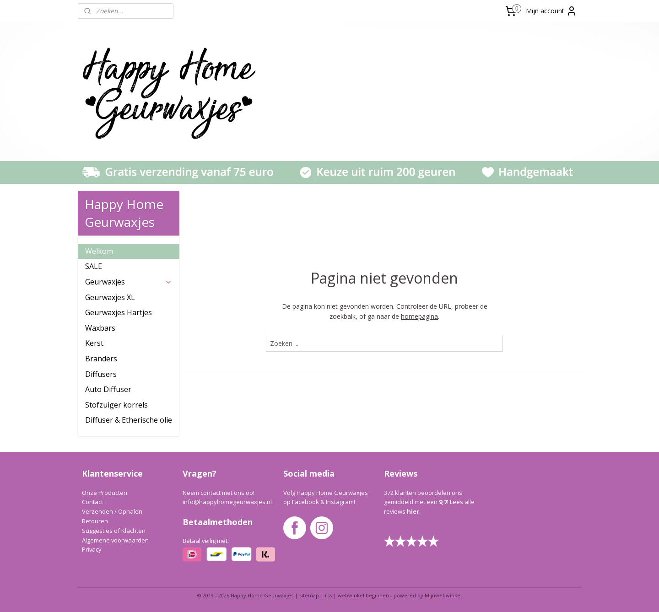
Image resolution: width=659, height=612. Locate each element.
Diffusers (101, 374)
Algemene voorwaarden (115, 540)
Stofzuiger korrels (116, 405)
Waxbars (100, 328)
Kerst (94, 343)
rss (328, 595)
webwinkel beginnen (363, 595)
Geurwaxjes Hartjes (118, 312)
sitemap (309, 595)
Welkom (99, 251)
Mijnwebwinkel (443, 595)
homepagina (419, 316)
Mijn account (551, 10)
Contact (92, 502)
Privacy (92, 549)
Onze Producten (104, 493)
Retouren (95, 521)
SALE (93, 266)
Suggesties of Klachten (114, 530)
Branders (101, 359)
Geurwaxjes (128, 282)
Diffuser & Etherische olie (128, 420)
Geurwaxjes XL (110, 297)
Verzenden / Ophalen (112, 511)
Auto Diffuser (108, 389)
